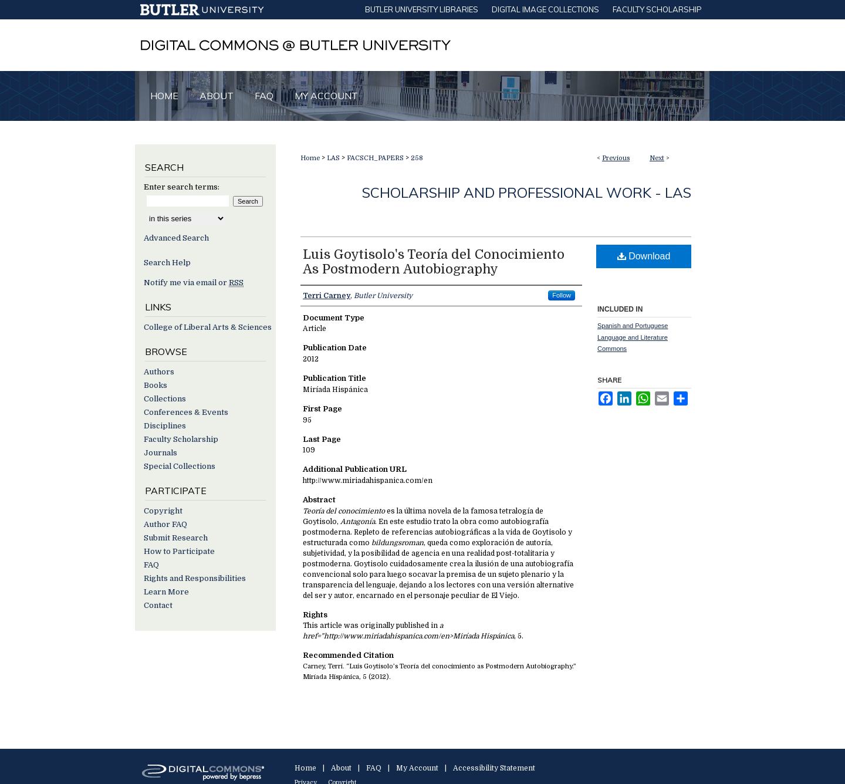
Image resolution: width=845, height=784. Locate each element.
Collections (165, 398)
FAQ (151, 564)
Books (155, 385)
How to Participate (179, 551)
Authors (159, 371)
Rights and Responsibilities (195, 578)
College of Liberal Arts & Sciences (208, 327)
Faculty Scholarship (181, 439)
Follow (561, 295)
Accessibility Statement (494, 768)
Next (657, 158)
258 (417, 158)
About (341, 768)
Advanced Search (176, 238)
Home (310, 158)
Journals (160, 452)
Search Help (167, 262)
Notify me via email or (194, 282)
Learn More (166, 591)
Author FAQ (165, 524)
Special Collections (179, 466)
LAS (333, 158)
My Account (417, 768)
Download (644, 256)
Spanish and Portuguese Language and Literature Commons (632, 337)
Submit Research (176, 537)
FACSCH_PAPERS (375, 158)
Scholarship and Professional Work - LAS (526, 192)
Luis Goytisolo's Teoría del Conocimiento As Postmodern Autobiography (434, 261)
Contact (158, 605)
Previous (616, 158)
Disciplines (165, 425)
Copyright (163, 510)
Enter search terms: (181, 187)
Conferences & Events (186, 412)
